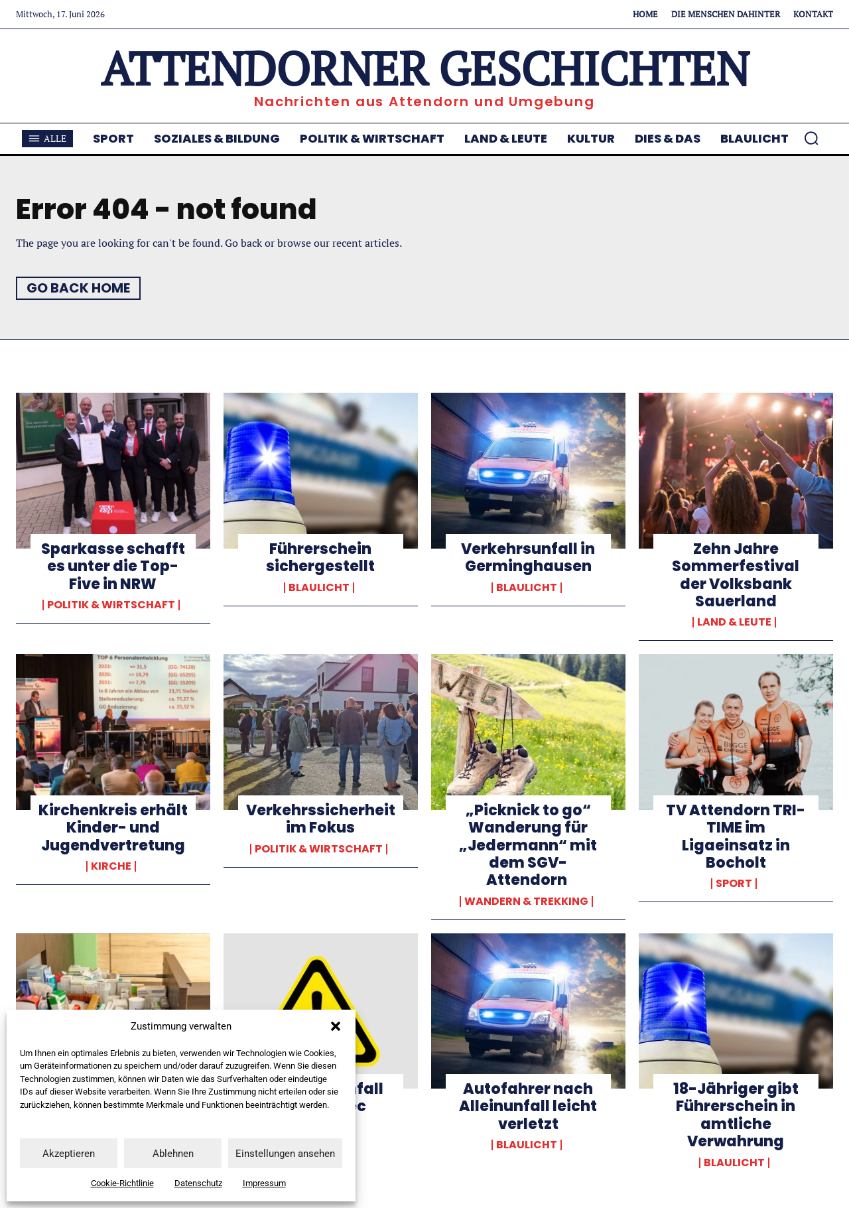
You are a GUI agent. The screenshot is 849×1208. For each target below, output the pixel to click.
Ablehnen (173, 1154)
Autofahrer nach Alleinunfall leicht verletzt (528, 1106)
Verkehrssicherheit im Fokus (320, 819)
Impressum (264, 1183)
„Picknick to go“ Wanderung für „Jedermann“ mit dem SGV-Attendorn (528, 845)
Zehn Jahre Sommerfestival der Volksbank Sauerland (735, 575)
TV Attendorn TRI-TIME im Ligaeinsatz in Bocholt (735, 836)
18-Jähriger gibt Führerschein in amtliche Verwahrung (736, 1115)
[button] (335, 1026)
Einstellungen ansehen (285, 1154)
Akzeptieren (68, 1154)
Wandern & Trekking (526, 901)
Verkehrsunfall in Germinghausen (528, 557)
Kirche (111, 866)
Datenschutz (198, 1183)
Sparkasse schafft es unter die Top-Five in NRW (113, 566)
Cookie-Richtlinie (122, 1183)
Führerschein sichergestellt (320, 557)
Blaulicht (319, 587)
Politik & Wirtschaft (111, 605)
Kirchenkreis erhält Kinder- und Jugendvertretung (113, 828)
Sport (734, 883)
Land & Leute (734, 622)
